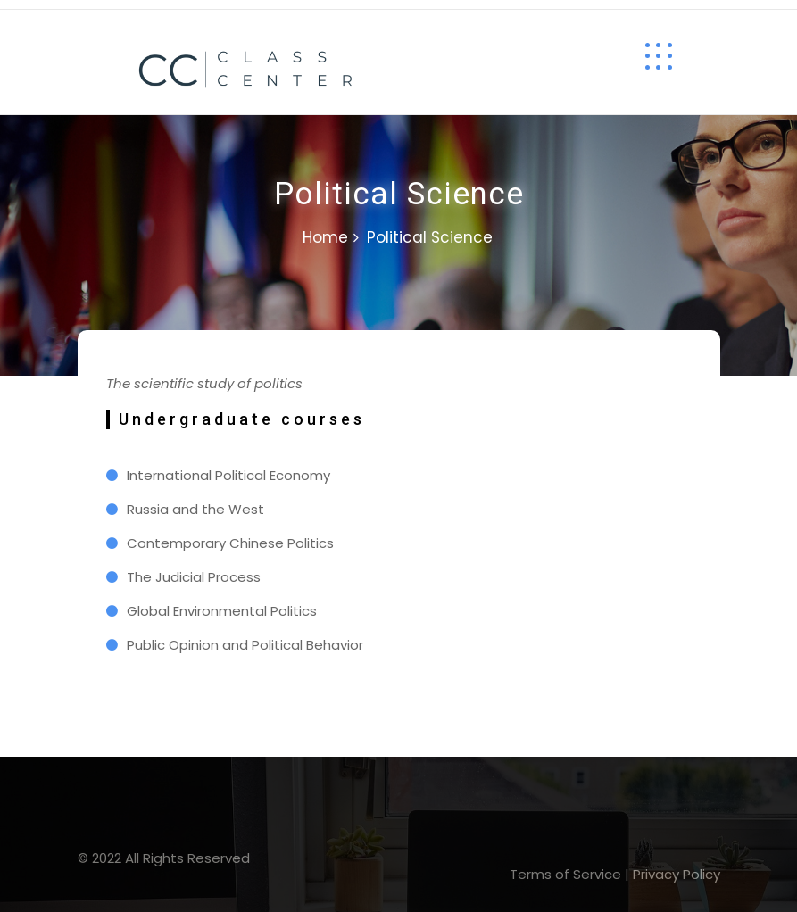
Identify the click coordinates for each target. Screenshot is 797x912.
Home (325, 237)
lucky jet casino (26, 9)
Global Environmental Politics (222, 610)
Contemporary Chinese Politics (230, 543)
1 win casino (17, 9)
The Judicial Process (194, 577)
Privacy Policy (676, 874)
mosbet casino (4, 9)
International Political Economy (228, 475)
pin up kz (11, 9)
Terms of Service (565, 874)
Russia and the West (195, 509)
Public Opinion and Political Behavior (245, 644)
